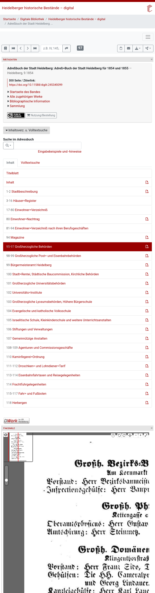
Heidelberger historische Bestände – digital (38, 8)
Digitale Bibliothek (32, 19)
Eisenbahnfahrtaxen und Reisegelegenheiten (43, 375)
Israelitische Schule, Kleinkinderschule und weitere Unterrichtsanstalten (58, 320)
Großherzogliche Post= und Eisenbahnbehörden (43, 256)
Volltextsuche (30, 163)
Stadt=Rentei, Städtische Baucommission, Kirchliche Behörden (52, 274)
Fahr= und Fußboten (26, 393)
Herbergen (16, 403)
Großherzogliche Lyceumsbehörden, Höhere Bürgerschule (49, 302)
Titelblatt (12, 173)
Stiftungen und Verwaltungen (29, 329)
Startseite (9, 19)
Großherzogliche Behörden (29, 247)
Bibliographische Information (30, 101)
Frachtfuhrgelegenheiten (26, 384)
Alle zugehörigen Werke (26, 96)
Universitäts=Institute (24, 292)
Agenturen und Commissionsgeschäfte (39, 348)
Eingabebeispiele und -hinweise (59, 151)
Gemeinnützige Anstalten (26, 338)
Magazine (15, 237)
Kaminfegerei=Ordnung (25, 357)
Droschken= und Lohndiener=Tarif (35, 366)
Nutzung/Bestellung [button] (41, 115)
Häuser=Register (21, 201)
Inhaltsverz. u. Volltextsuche (26, 130)
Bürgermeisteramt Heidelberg (28, 265)
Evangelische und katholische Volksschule (38, 311)
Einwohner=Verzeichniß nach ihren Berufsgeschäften (47, 228)
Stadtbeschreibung (22, 191)
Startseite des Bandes (25, 92)
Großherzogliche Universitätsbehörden (36, 283)
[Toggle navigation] (147, 37)
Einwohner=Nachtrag (23, 219)
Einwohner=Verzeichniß (27, 210)
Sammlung (17, 106)
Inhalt (10, 163)
